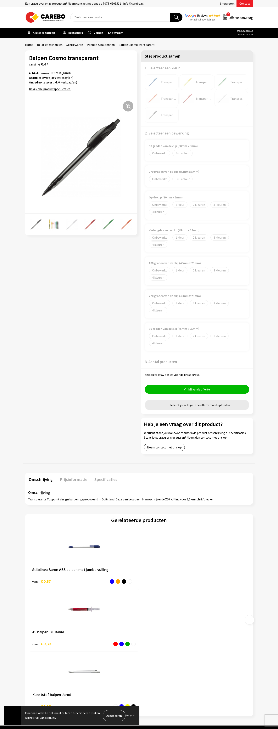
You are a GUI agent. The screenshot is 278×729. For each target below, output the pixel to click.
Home (29, 45)
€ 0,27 (152, 581)
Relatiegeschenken (50, 45)
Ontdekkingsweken (156, 620)
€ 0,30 (97, 581)
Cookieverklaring (98, 649)
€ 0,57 (41, 581)
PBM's (204, 632)
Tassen (204, 649)
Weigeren (130, 715)
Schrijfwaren (74, 45)
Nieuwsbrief (152, 655)
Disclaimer (94, 667)
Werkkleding (208, 626)
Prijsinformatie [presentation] (71, 479)
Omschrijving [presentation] (40, 479)
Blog (147, 632)
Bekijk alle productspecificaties (51, 89)
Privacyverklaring (98, 655)
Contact (244, 3)
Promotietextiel (211, 620)
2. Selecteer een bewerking (167, 133)
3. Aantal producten (161, 361)
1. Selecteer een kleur (162, 67)
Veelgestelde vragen (100, 644)
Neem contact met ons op (164, 448)
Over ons (149, 626)
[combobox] (120, 17)
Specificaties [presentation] (102, 479)
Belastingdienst (97, 620)
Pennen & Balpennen (101, 45)
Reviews (202, 15)
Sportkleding (209, 638)
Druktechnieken (97, 661)
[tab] (40, 480)
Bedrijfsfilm (152, 649)
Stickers (205, 655)
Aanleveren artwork (100, 626)
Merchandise (152, 644)
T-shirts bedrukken (156, 638)
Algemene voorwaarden (103, 638)
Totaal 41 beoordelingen (202, 19)
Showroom (227, 3)
